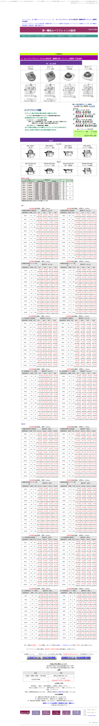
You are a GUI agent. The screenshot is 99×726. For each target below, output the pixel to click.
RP (22, 205)
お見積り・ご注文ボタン (63, 645)
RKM (23, 424)
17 (22, 58)
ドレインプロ (26, 19)
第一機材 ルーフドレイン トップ (41, 19)
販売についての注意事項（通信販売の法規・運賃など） (59, 703)
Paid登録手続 (60, 692)
